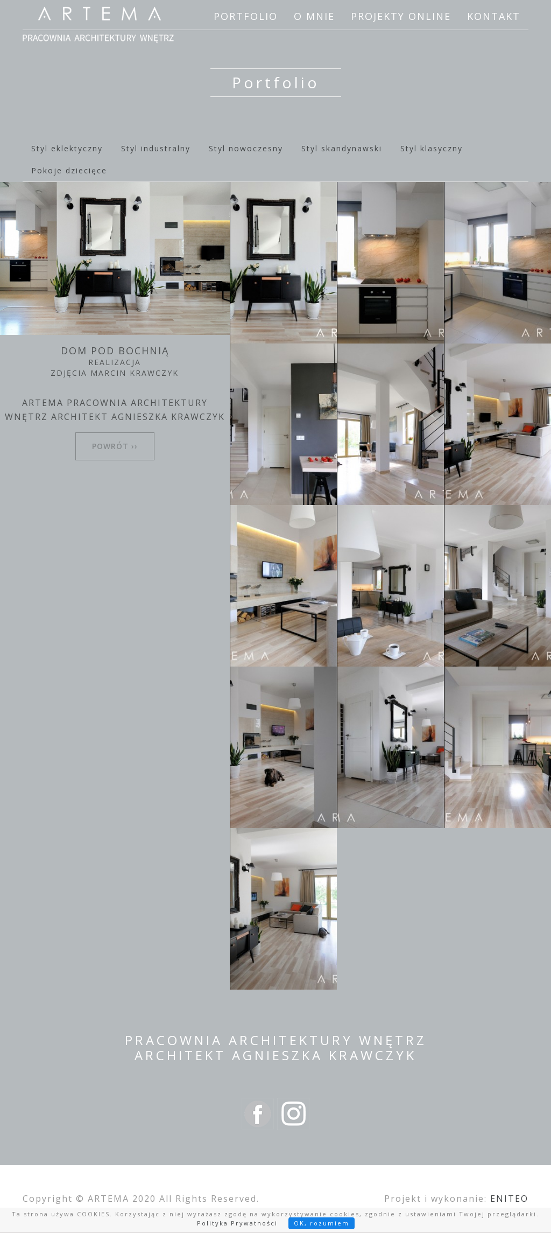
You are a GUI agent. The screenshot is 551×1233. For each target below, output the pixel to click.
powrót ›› (115, 446)
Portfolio (246, 16)
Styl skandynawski (341, 148)
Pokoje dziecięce (69, 170)
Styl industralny (155, 148)
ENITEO (509, 1198)
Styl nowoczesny (246, 148)
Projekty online (401, 16)
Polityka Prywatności (237, 1223)
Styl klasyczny (431, 148)
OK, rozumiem (321, 1223)
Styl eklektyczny (67, 148)
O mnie (314, 16)
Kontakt (493, 16)
